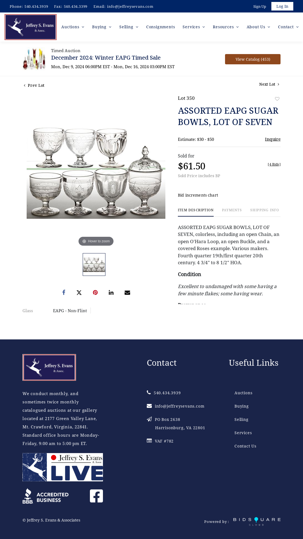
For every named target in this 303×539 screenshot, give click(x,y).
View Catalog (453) (253, 60)
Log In (282, 6)
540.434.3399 (76, 6)
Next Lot (269, 85)
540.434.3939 (36, 6)
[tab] (196, 213)
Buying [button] (100, 27)
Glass (27, 311)
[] (274, 165)
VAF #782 (160, 441)
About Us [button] (257, 27)
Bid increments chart (198, 196)
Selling (241, 419)
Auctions (243, 393)
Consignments (161, 27)
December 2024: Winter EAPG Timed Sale (106, 58)
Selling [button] (127, 27)
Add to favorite (277, 99)
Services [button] (192, 27)
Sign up (259, 6)
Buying (241, 406)
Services (243, 433)
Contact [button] (286, 27)
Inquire (273, 140)
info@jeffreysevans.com (130, 6)
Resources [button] (224, 27)
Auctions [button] (71, 27)
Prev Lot (34, 86)
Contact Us (245, 446)
